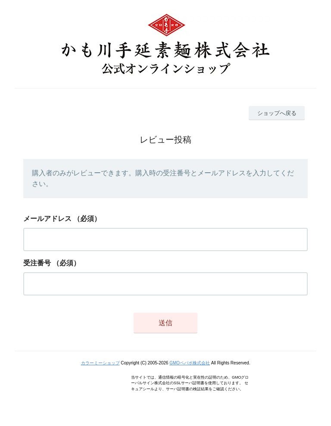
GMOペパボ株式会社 (189, 363)
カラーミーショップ (100, 363)
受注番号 (37, 263)
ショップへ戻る (277, 113)
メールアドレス (47, 218)
